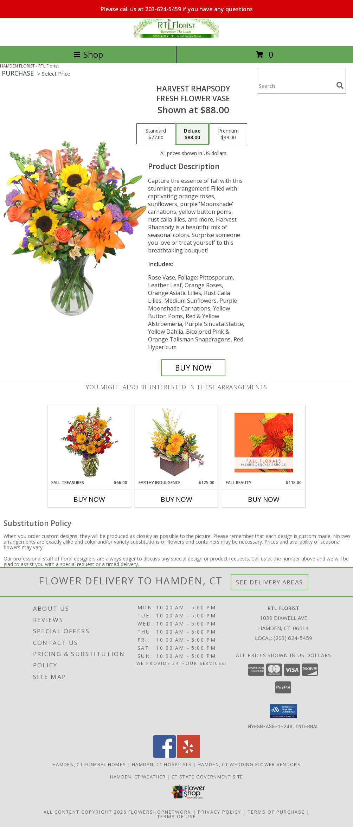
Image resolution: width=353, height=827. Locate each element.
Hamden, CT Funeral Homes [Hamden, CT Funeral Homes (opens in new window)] (89, 764)
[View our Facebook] (164, 755)
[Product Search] (295, 85)
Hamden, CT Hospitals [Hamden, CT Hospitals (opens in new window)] (162, 764)
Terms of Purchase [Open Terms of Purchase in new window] (276, 811)
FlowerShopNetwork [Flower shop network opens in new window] (159, 811)
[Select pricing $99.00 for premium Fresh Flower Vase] (228, 134)
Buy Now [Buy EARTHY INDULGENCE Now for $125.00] (176, 499)
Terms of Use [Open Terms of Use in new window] (176, 816)
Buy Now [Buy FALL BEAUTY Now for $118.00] (264, 499)
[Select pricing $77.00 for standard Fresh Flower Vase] (156, 134)
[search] (340, 85)
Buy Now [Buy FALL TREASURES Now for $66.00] (89, 499)
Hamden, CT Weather (138, 776)
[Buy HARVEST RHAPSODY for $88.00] (193, 367)
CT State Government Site (207, 776)
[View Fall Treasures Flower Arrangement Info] (89, 442)
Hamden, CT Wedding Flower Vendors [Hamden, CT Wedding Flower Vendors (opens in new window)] (249, 764)
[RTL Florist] (176, 35)
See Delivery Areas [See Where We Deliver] (269, 582)
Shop (88, 54)
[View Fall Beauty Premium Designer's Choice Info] (264, 442)
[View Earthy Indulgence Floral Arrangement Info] (176, 442)
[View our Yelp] (188, 755)
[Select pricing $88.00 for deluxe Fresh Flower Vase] (192, 134)
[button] (283, 711)
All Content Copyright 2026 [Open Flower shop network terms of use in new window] (85, 811)
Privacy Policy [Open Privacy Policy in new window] (219, 811)
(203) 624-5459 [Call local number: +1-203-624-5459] (293, 637)
